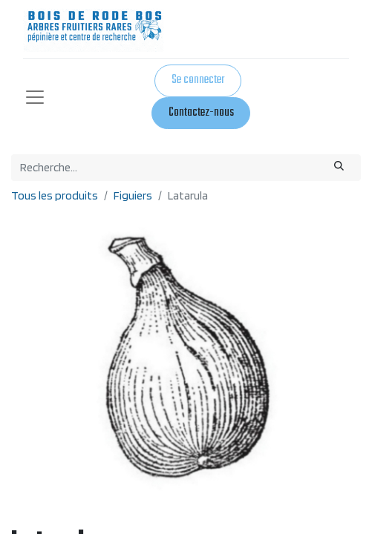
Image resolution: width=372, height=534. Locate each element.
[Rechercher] (339, 167)
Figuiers (133, 195)
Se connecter (198, 80)
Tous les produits (54, 195)
